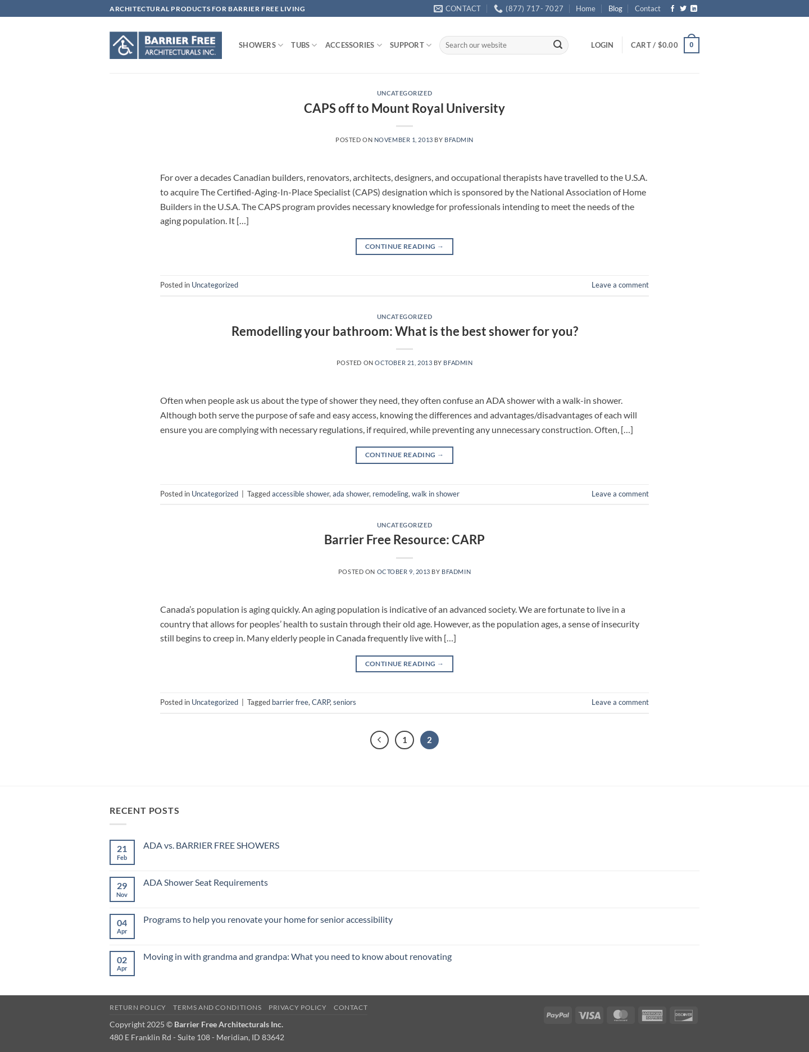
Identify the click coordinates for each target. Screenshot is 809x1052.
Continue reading (404, 246)
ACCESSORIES (353, 45)
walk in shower (436, 493)
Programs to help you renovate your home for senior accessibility (268, 919)
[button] (602, 45)
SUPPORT (410, 45)
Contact (648, 8)
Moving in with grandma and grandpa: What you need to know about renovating (297, 956)
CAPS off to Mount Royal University (404, 108)
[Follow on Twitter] (683, 9)
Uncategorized (404, 93)
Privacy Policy (298, 1007)
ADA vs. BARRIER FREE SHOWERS (211, 845)
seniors (344, 702)
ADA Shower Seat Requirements (205, 882)
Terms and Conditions (217, 1007)
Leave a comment (620, 284)
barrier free (290, 702)
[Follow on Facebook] (672, 9)
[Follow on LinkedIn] (693, 9)
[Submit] (557, 45)
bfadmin (459, 139)
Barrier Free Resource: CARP (404, 539)
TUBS (304, 45)
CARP (321, 702)
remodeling (390, 493)
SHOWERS (261, 45)
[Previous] (379, 740)
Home (586, 8)
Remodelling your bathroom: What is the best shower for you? (404, 331)
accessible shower (300, 493)
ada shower (351, 493)
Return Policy (138, 1007)
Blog (615, 8)
